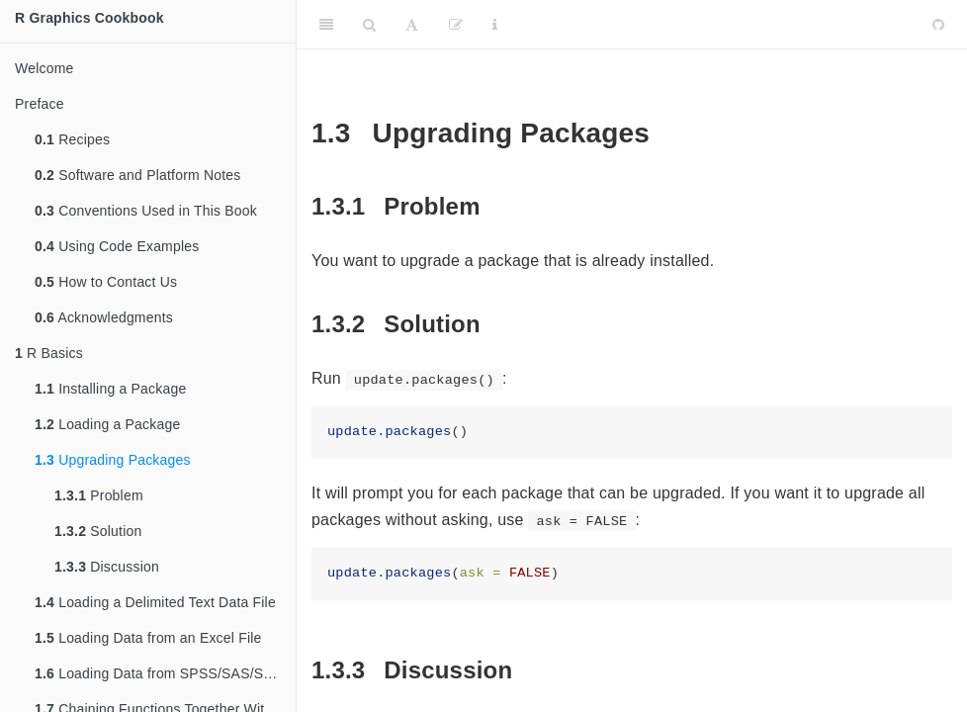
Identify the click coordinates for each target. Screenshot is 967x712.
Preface (39, 104)
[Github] (938, 24)
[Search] (369, 24)
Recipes (72, 139)
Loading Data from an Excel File (148, 638)
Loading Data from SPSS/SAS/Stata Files (165, 673)
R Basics (49, 353)
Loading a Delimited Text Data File (155, 602)
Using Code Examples (117, 246)
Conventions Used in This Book (146, 211)
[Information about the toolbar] (495, 24)
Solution (97, 531)
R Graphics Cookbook (89, 18)
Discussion (106, 567)
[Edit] (456, 24)
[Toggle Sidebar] (326, 24)
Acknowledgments (104, 317)
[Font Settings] (412, 24)
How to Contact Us (106, 282)
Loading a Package (107, 424)
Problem (98, 495)
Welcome (44, 68)
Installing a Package (110, 389)
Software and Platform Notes (138, 175)
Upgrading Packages (113, 460)
